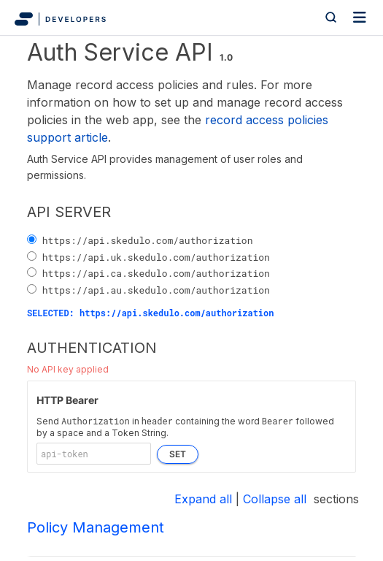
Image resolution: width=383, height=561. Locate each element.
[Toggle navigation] (359, 17)
